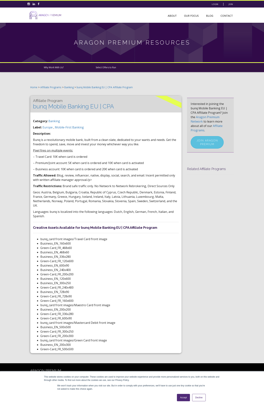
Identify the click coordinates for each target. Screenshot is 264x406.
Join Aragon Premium (207, 142)
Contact (227, 15)
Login (215, 4)
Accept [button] (183, 397)
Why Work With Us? (54, 67)
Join (231, 4)
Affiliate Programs (50, 87)
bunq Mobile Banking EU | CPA (73, 104)
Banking (69, 87)
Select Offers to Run (106, 67)
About (172, 15)
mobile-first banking (69, 127)
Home (33, 87)
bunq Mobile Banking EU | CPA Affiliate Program (105, 87)
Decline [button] (199, 397)
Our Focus (191, 15)
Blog (209, 15)
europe (48, 127)
